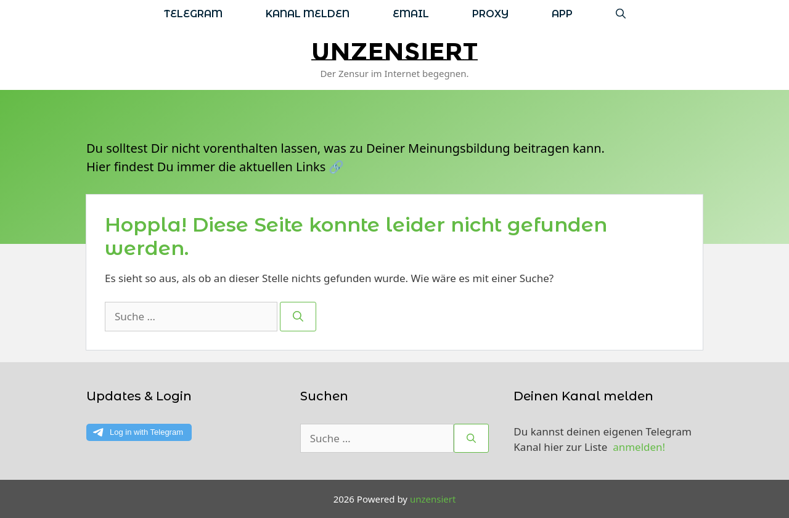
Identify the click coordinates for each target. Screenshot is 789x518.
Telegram (193, 14)
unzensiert (394, 51)
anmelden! (639, 447)
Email (411, 14)
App (562, 14)
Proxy (490, 14)
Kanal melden (308, 14)
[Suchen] (298, 316)
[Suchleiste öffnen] (620, 14)
